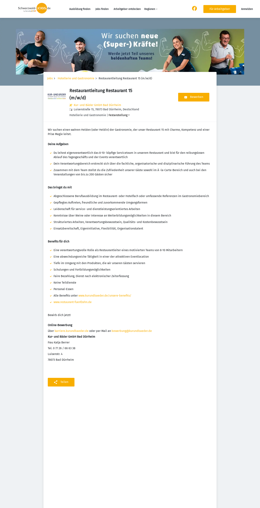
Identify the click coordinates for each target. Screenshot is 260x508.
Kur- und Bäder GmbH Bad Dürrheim (97, 105)
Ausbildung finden (79, 9)
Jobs (50, 78)
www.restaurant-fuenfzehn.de (73, 302)
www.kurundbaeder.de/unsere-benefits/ (104, 295)
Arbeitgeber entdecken (127, 9)
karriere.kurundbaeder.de (72, 331)
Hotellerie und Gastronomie (76, 78)
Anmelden (247, 9)
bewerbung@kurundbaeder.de (132, 331)
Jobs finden (102, 9)
